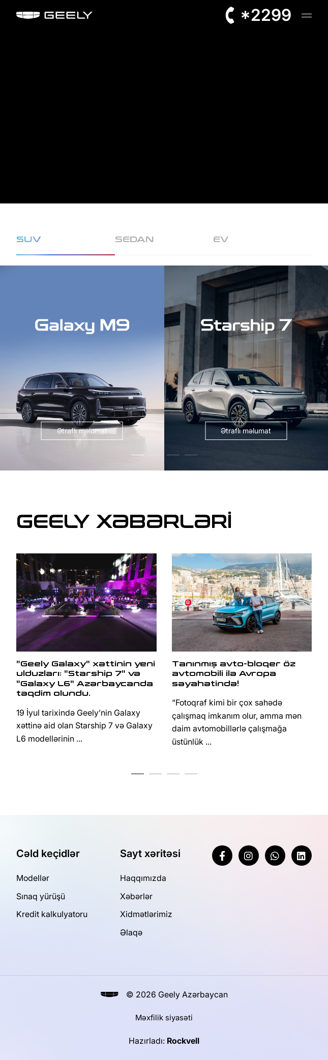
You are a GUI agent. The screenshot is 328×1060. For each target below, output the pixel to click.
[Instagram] (248, 855)
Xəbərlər (136, 896)
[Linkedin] (301, 855)
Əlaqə (131, 932)
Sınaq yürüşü (40, 896)
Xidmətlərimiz (146, 914)
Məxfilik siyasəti (164, 1017)
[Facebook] (222, 855)
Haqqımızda (143, 878)
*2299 (265, 15)
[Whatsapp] (275, 855)
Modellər (32, 878)
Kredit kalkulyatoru (51, 914)
